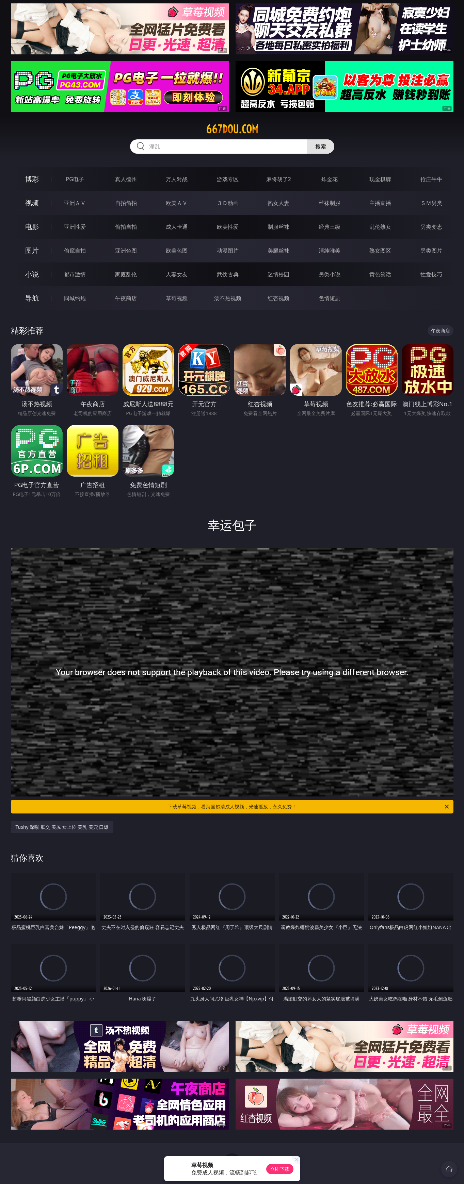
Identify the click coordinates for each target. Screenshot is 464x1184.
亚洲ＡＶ (75, 203)
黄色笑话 (380, 274)
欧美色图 (177, 250)
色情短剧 (329, 298)
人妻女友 (177, 274)
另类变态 (431, 226)
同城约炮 (75, 298)
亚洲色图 (126, 250)
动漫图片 (228, 250)
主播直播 (380, 203)
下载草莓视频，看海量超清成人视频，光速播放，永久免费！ (309, 807)
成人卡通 (177, 226)
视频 (32, 202)
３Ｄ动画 (228, 203)
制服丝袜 (278, 226)
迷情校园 (278, 274)
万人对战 (177, 179)
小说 (32, 274)
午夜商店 (126, 298)
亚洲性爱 (75, 226)
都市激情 (75, 274)
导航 (32, 298)
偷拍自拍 (126, 226)
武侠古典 (228, 274)
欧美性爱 (228, 226)
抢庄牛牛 (431, 179)
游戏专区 (228, 179)
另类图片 (431, 250)
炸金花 (329, 179)
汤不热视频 (227, 298)
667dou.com (232, 129)
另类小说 (329, 274)
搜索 (320, 146)
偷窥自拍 (75, 250)
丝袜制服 (329, 203)
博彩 (32, 179)
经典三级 (329, 226)
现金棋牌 (380, 179)
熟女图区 (380, 250)
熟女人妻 (278, 203)
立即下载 (279, 1169)
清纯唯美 (329, 250)
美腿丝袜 (278, 250)
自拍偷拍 (126, 203)
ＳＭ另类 (431, 203)
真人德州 (126, 179)
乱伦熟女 (380, 226)
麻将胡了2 (278, 179)
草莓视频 (177, 298)
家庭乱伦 (126, 274)
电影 (32, 226)
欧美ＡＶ (177, 203)
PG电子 (75, 179)
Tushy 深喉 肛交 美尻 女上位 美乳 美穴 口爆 (62, 827)
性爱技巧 (431, 274)
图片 (32, 250)
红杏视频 (278, 298)
